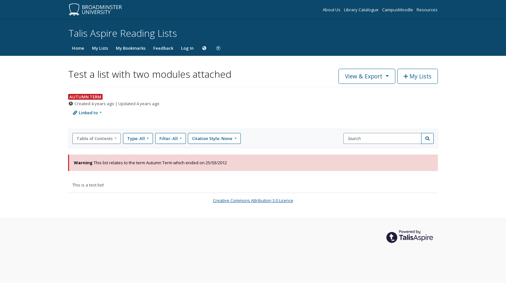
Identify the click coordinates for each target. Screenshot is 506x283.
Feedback (163, 48)
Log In (187, 48)
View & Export (364, 76)
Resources (427, 10)
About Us (332, 10)
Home (78, 48)
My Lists (100, 48)
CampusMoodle (398, 10)
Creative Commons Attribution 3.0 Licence (253, 200)
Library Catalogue (362, 10)
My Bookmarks (131, 48)
